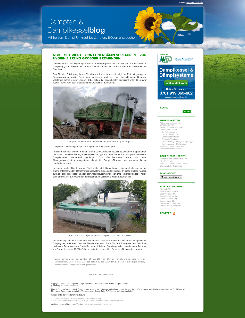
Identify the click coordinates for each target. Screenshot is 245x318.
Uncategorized (61, 262)
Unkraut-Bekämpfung (168, 203)
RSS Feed (165, 213)
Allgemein (164, 189)
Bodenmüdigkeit (166, 194)
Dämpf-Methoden (166, 199)
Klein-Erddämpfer (166, 161)
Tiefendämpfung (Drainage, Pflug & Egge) (177, 142)
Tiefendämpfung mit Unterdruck (174, 144)
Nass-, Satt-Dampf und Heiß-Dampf (173, 164)
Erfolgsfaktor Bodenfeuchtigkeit (172, 146)
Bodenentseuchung (167, 191)
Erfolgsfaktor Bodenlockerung (171, 149)
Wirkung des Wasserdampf (170, 206)
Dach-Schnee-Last (167, 196)
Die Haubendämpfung (170, 134)
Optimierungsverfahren (170, 137)
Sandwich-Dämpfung (170, 139)
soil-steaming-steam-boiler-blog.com (98, 304)
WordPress (64, 285)
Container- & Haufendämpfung (171, 127)
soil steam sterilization (194, 3)
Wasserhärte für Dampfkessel (171, 166)
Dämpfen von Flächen (168, 130)
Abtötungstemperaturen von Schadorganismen (170, 124)
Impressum (74, 285)
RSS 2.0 (81, 262)
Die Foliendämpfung (169, 132)
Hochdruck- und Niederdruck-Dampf (173, 159)
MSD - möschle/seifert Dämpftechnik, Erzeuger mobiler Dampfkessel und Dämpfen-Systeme (88, 300)
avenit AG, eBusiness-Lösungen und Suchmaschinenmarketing (77, 299)
